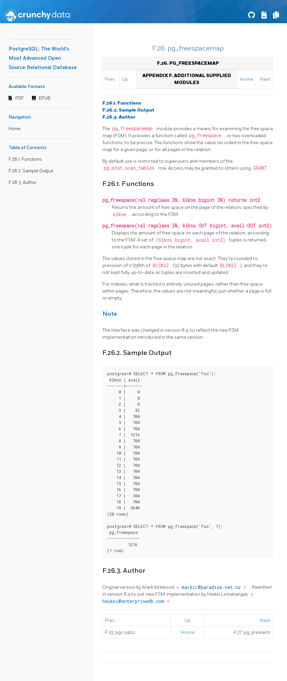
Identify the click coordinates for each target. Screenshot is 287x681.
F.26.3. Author (23, 182)
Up (125, 79)
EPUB (45, 98)
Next (265, 79)
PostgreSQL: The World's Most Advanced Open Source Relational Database (43, 58)
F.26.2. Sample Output (31, 171)
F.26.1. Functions (25, 159)
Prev (110, 79)
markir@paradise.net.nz (212, 587)
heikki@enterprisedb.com (134, 601)
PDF (19, 98)
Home (15, 128)
